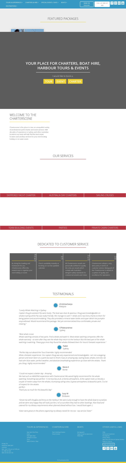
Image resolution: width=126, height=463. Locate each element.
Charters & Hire (31, 2)
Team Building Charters (58, 432)
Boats (63, 2)
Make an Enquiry (87, 4)
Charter (75, 81)
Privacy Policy (106, 437)
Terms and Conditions (109, 434)
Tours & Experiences (14, 2)
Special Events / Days (49, 2)
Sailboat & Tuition (32, 437)
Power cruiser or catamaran (85, 434)
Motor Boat (80, 436)
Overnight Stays (31, 436)
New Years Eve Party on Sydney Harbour (113, 439)
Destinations (11, 6)
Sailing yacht (80, 432)
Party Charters (56, 434)
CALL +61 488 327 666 (102, 4)
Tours (28, 439)
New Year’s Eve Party (32, 432)
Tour (48, 81)
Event (61, 81)
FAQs (104, 432)
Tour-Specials (106, 436)
